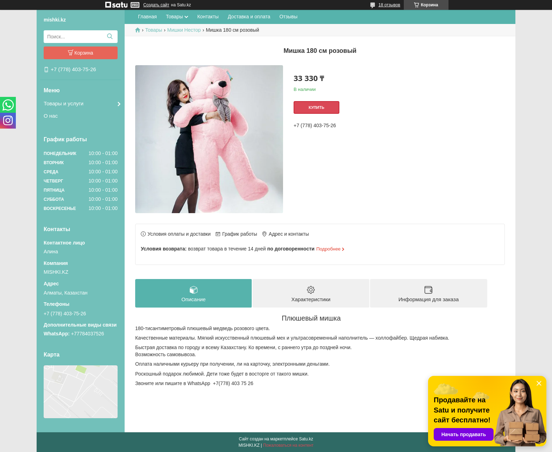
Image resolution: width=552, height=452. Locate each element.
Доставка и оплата (249, 16)
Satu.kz (306, 438)
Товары (174, 16)
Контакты (207, 16)
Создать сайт (156, 4)
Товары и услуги (63, 103)
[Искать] (110, 36)
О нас (51, 116)
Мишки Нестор (184, 29)
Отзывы (288, 16)
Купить (316, 107)
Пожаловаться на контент (288, 445)
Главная (147, 16)
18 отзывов (389, 4)
